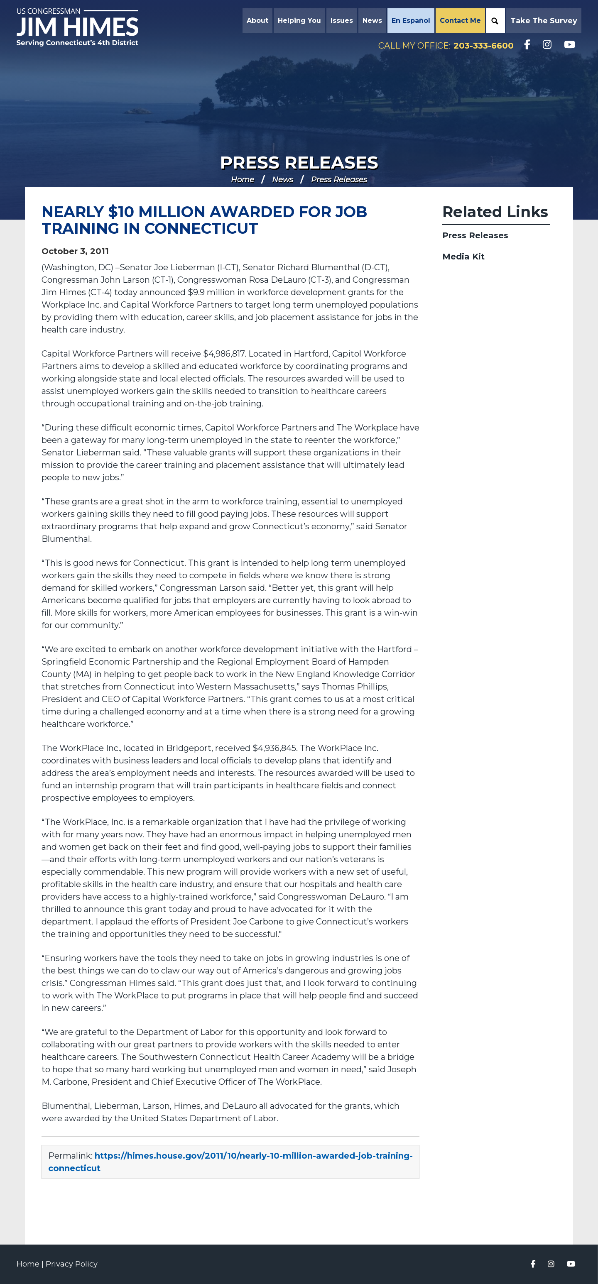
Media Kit (463, 257)
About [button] (257, 20)
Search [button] (494, 20)
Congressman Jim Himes (85, 27)
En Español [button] (411, 20)
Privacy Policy (72, 1264)
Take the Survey (543, 20)
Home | (31, 1264)
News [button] (372, 20)
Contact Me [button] (460, 20)
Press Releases (299, 162)
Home (242, 179)
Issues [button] (342, 20)
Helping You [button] (299, 20)
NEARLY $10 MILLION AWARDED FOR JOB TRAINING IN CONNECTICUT (204, 220)
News (282, 179)
